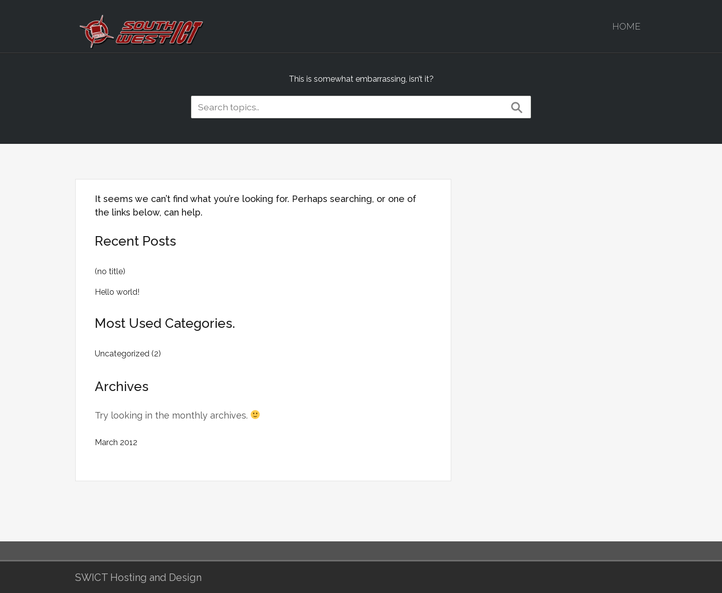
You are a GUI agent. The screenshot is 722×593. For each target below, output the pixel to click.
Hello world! (117, 292)
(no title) (110, 271)
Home (626, 26)
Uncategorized (122, 353)
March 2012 (116, 442)
